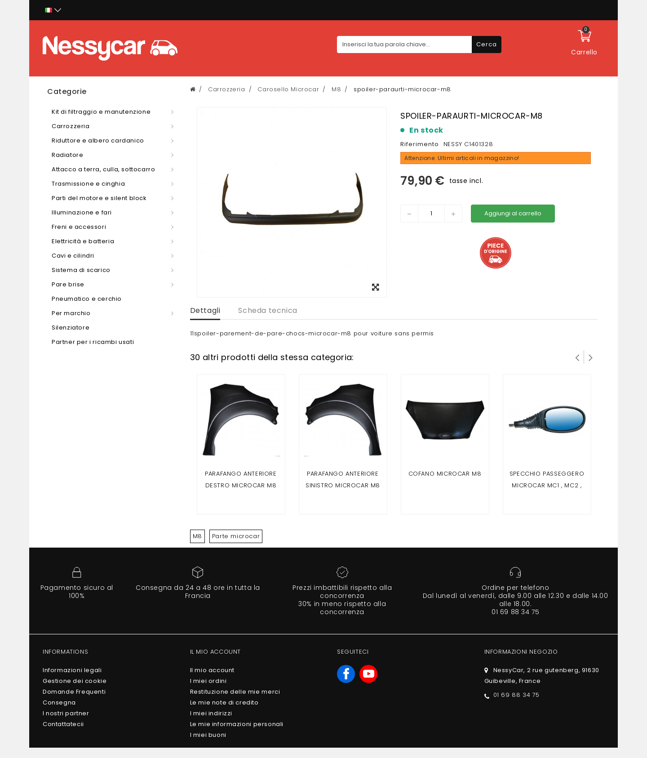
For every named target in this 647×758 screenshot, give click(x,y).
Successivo (591, 357)
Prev (577, 357)
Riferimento (419, 144)
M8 (197, 536)
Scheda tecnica (267, 310)
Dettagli (205, 310)
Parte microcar (236, 536)
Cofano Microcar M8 (445, 473)
